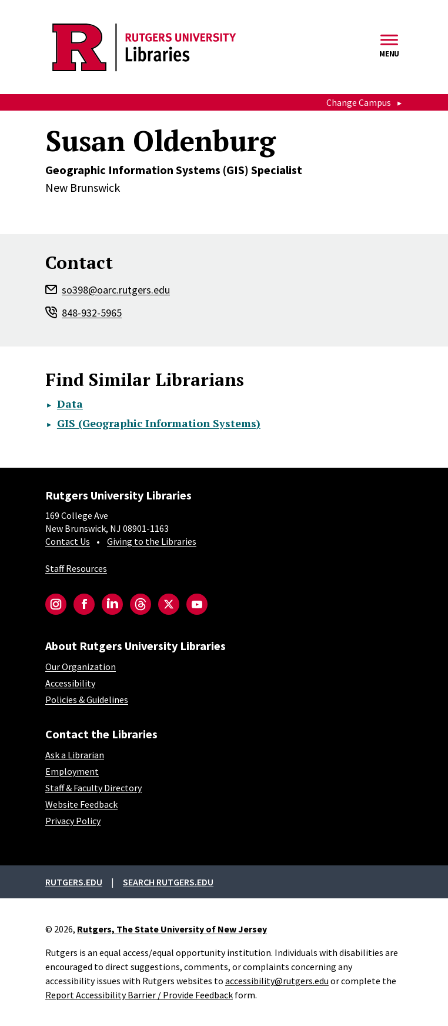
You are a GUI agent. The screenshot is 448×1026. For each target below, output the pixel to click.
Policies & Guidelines (86, 699)
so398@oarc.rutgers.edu (116, 290)
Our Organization (80, 666)
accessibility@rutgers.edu (277, 981)
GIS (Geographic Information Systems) (158, 423)
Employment (72, 771)
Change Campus (358, 102)
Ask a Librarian (74, 755)
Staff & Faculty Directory (93, 788)
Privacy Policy (73, 821)
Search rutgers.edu (168, 882)
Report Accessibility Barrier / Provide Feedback (139, 995)
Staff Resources (76, 568)
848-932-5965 (92, 312)
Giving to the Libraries (151, 541)
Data (70, 404)
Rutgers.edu (73, 882)
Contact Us (67, 541)
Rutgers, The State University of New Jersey (172, 929)
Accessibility (70, 683)
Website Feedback (81, 804)
